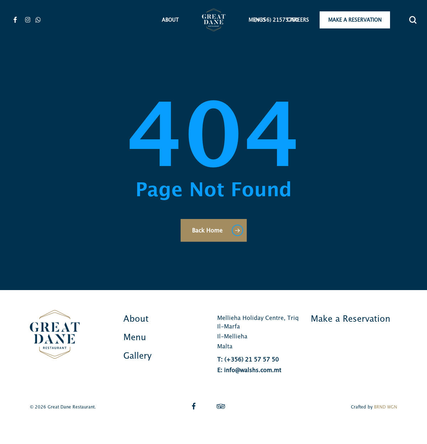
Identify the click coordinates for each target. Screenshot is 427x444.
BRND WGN (385, 407)
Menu (134, 337)
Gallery (137, 355)
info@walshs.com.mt (252, 370)
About (136, 318)
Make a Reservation (350, 318)
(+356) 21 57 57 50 (251, 359)
